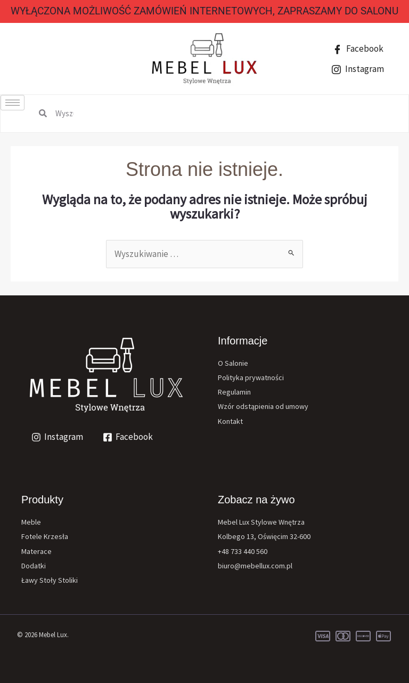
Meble (31, 522)
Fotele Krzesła (44, 536)
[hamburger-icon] (12, 102)
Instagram (358, 69)
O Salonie (233, 363)
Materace (36, 551)
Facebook (358, 48)
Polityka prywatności (251, 377)
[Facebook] (128, 437)
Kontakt (230, 421)
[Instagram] (57, 437)
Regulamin (234, 392)
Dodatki (33, 565)
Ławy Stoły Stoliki (49, 580)
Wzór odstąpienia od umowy (263, 406)
